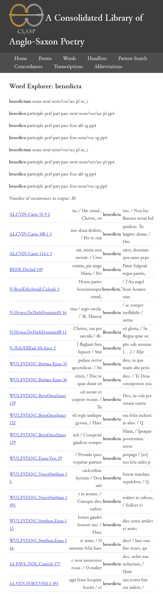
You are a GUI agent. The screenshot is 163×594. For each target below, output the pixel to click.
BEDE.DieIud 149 (26, 269)
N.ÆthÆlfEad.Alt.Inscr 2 (33, 348)
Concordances (28, 66)
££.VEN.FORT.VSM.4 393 (34, 583)
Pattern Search (132, 58)
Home (20, 58)
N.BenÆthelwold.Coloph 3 (34, 289)
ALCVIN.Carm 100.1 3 (31, 234)
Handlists (97, 58)
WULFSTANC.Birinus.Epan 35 (38, 364)
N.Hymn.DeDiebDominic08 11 (38, 332)
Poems (45, 58)
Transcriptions (68, 66)
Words (69, 58)
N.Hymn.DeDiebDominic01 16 (38, 312)
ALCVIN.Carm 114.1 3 (31, 254)
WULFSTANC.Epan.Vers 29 (36, 458)
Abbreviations (108, 66)
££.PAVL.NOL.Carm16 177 (35, 564)
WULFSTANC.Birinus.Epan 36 (38, 380)
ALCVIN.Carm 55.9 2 (30, 214)
